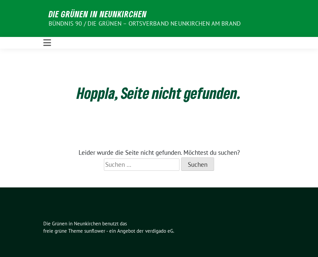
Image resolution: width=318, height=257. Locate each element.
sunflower (94, 231)
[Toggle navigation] (47, 43)
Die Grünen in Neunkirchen (98, 14)
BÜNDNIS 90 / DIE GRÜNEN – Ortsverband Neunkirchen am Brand (145, 23)
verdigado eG (159, 231)
